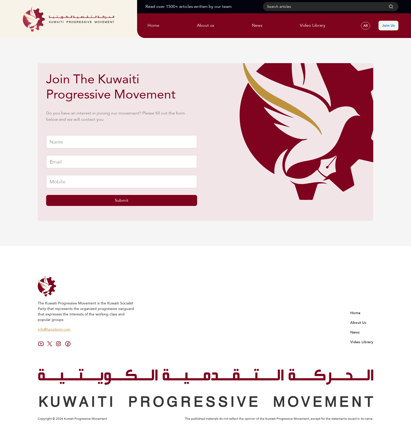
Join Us (388, 25)
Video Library (361, 342)
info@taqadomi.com (54, 329)
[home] (68, 19)
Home (355, 312)
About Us (358, 322)
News (355, 332)
